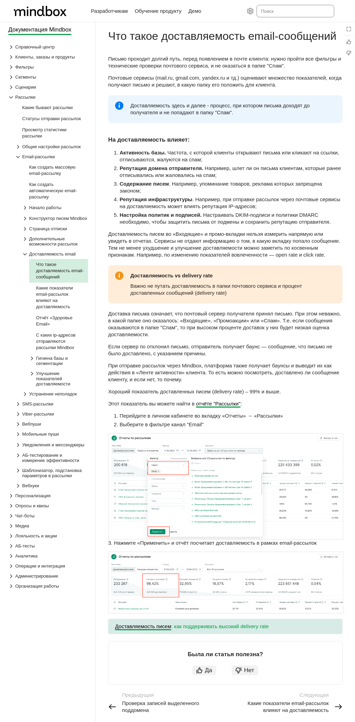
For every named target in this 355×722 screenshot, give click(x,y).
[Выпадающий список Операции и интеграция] (48, 566)
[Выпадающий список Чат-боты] (48, 516)
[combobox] (295, 11)
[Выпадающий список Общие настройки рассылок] (51, 147)
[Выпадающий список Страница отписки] (55, 229)
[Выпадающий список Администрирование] (48, 576)
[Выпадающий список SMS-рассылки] (51, 404)
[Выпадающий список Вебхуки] (51, 486)
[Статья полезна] (349, 42)
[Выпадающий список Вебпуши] (51, 424)
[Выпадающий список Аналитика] (48, 556)
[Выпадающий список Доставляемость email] (55, 254)
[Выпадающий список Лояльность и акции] (48, 536)
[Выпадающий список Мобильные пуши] (51, 434)
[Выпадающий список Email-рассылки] (51, 157)
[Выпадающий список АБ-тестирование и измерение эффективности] (51, 457)
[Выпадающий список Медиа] (48, 526)
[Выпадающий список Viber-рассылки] (51, 414)
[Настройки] (250, 11)
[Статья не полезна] (349, 53)
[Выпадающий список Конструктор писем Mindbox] (25, 218)
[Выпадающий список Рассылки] (48, 97)
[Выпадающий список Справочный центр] (48, 47)
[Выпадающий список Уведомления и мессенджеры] (18, 445)
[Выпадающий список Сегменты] (48, 77)
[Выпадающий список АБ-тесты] (48, 546)
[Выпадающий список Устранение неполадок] (55, 394)
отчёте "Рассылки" (218, 404)
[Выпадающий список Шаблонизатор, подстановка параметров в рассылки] (51, 473)
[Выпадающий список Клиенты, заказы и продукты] (48, 57)
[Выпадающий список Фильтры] (48, 67)
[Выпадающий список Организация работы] (48, 586)
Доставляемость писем (143, 626)
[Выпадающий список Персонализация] (48, 496)
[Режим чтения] (349, 29)
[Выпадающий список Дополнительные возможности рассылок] (55, 241)
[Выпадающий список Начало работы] (55, 208)
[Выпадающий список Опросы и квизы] (48, 506)
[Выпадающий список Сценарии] (48, 87)
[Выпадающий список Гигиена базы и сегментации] (58, 360)
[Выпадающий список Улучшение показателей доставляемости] (58, 378)
